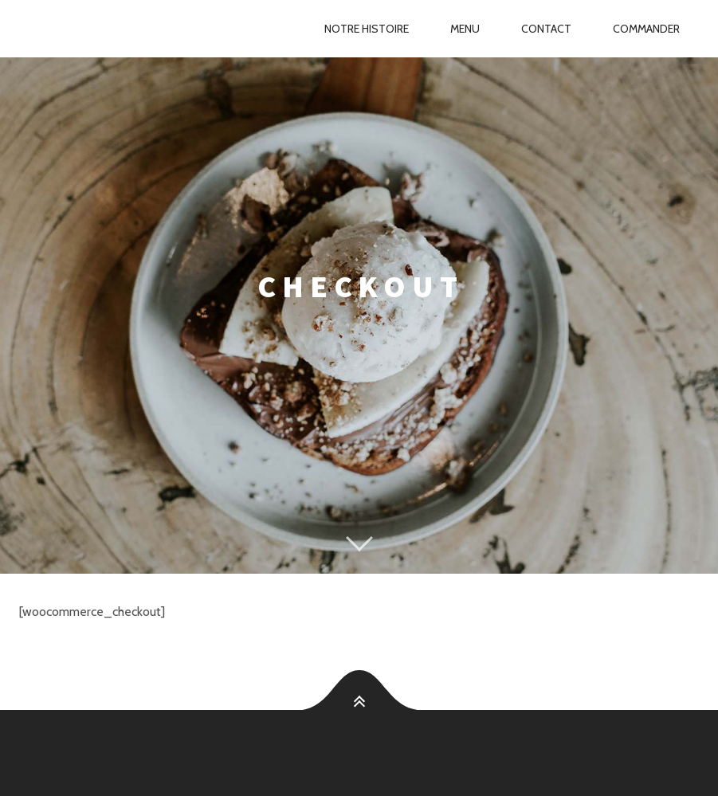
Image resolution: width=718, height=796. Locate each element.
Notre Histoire (366, 29)
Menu (465, 29)
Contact (546, 29)
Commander (646, 29)
